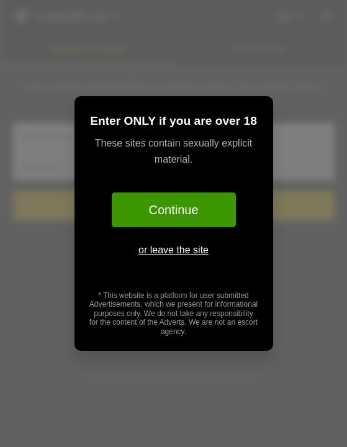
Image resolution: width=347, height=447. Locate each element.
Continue (173, 210)
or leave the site (173, 250)
